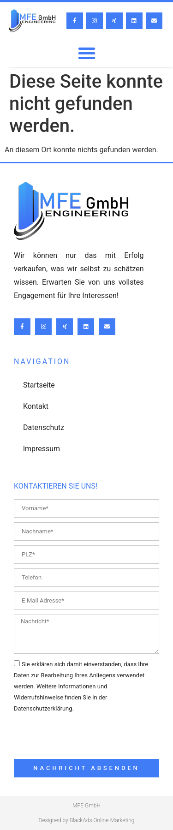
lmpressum (41, 448)
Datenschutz (43, 427)
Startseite (39, 385)
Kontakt (35, 406)
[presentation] (84, 736)
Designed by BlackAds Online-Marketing (87, 820)
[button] (87, 53)
